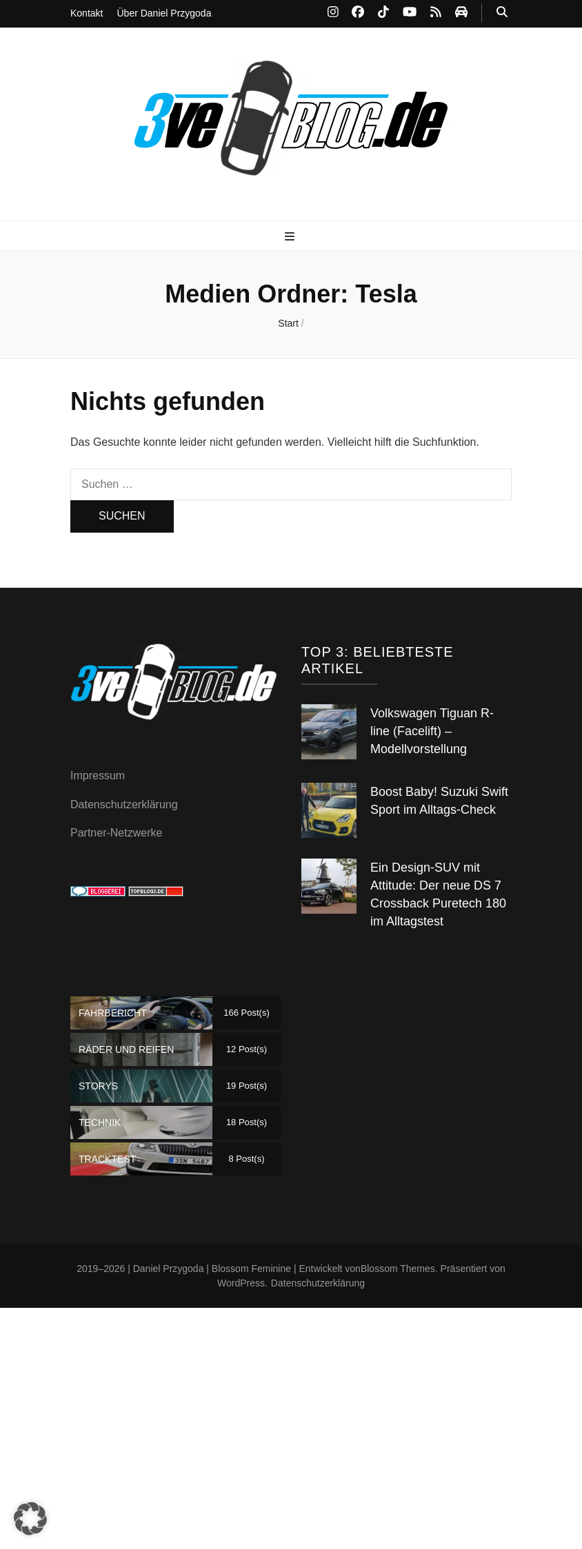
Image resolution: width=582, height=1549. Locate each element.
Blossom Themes (398, 1268)
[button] (30, 1518)
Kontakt (86, 13)
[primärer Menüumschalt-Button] (291, 237)
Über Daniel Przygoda (164, 13)
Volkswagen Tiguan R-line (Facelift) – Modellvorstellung (432, 731)
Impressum (97, 775)
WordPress (241, 1283)
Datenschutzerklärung (124, 804)
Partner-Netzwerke (116, 833)
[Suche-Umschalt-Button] (502, 12)
